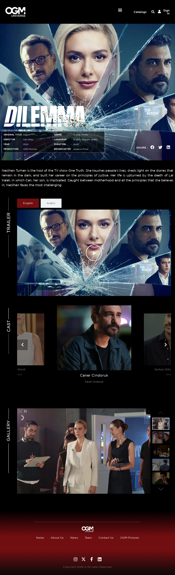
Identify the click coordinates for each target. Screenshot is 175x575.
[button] (120, 10)
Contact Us (106, 537)
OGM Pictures (129, 537)
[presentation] (22, 345)
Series (40, 537)
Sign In (166, 12)
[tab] (28, 203)
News (74, 537)
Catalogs (140, 11)
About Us (57, 537)
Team (88, 537)
